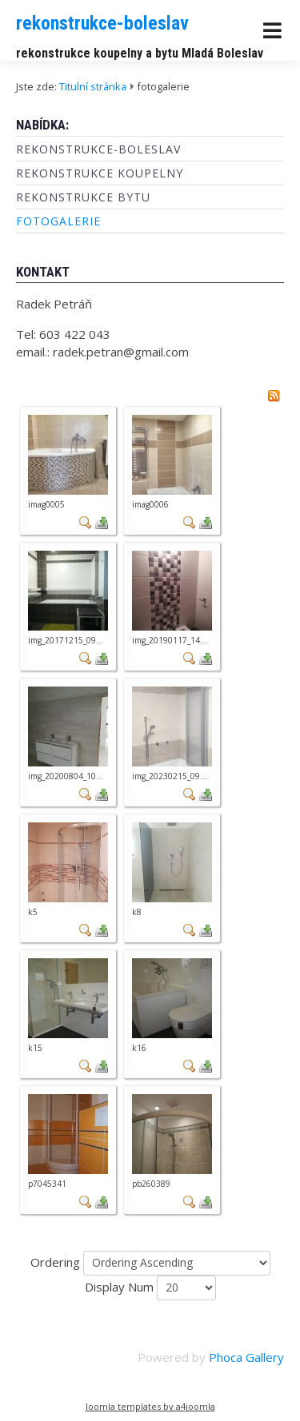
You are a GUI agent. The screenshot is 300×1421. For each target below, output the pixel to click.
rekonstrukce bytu (83, 197)
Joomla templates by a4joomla (150, 1406)
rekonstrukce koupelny (99, 173)
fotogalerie (58, 221)
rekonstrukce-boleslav (102, 23)
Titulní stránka (92, 86)
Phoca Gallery (246, 1357)
